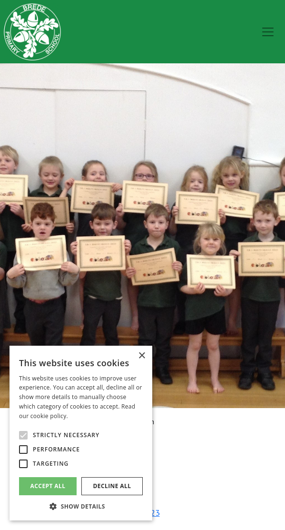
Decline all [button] (112, 486)
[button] (81, 506)
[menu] (268, 31)
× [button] (141, 356)
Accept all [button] (48, 486)
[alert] (81, 433)
